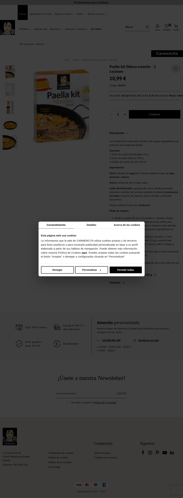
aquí (84, 252)
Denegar (57, 270)
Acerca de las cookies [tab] (127, 225)
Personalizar (91, 270)
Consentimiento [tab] (56, 225)
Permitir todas (125, 270)
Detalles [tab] (91, 225)
